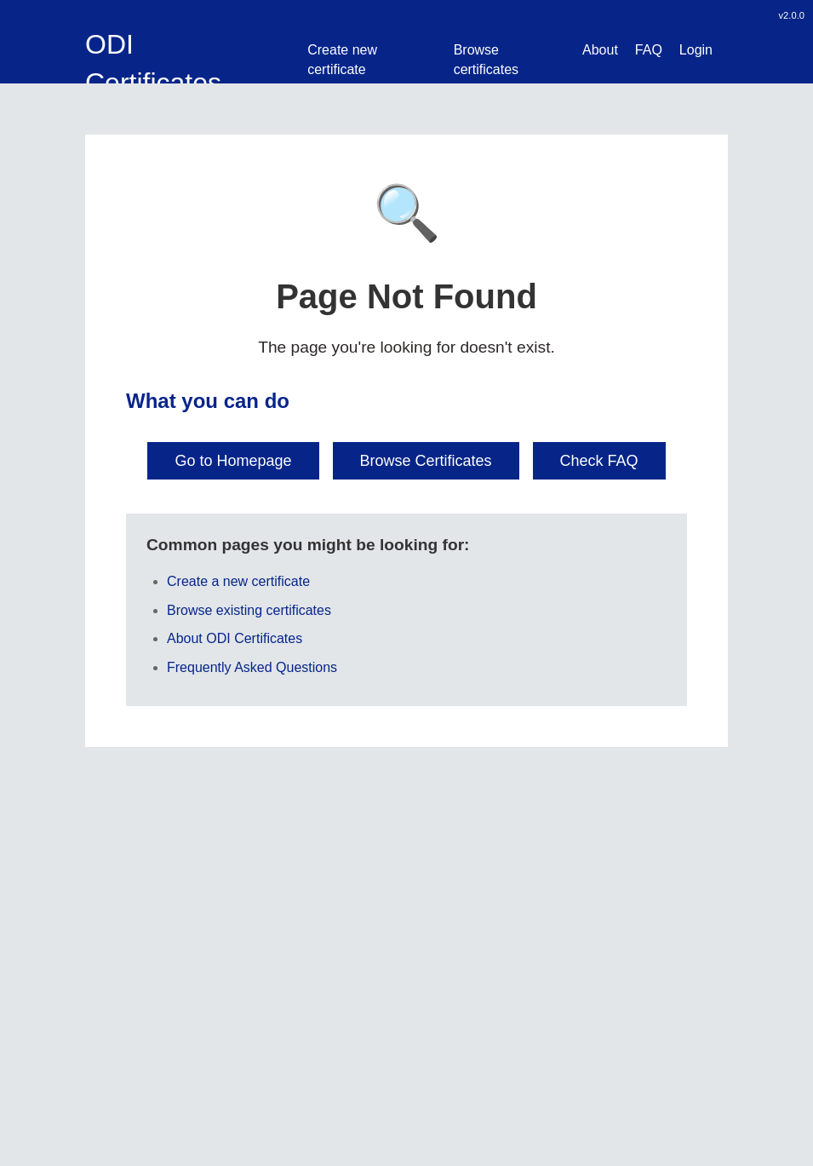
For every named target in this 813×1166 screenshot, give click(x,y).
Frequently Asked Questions (252, 667)
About (600, 50)
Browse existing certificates (249, 610)
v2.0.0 (791, 15)
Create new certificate (342, 59)
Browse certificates (486, 59)
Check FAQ (599, 460)
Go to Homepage (233, 460)
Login (696, 50)
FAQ (648, 50)
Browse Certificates (426, 460)
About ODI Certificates (234, 638)
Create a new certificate (238, 581)
